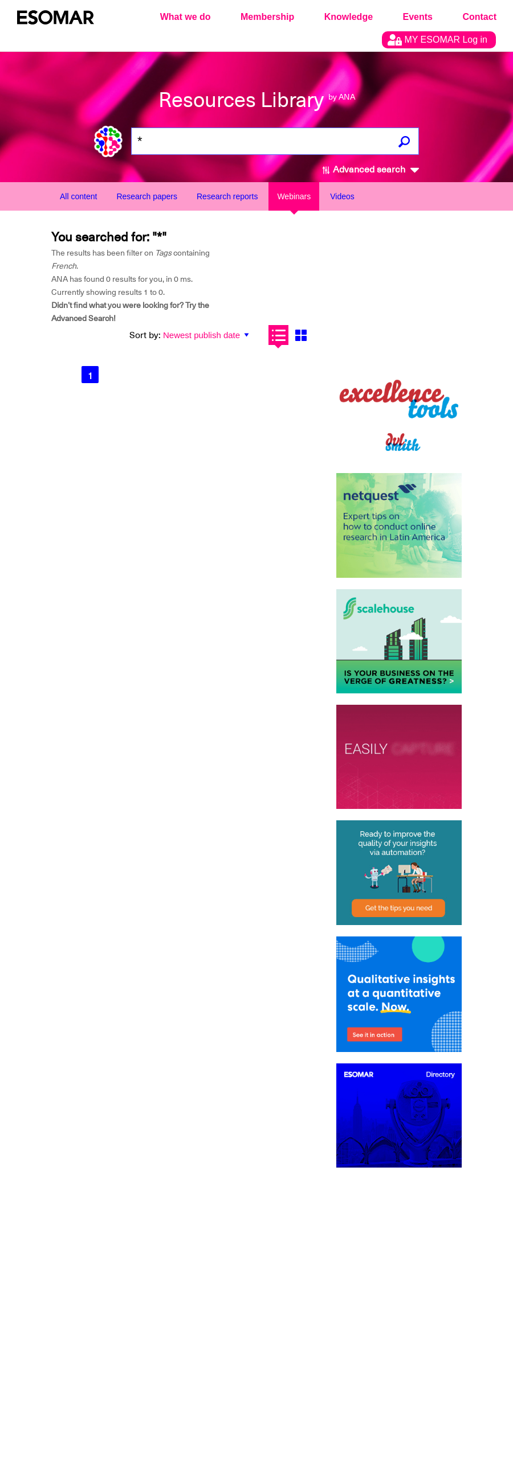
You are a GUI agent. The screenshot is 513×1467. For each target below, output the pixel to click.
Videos (342, 196)
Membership (267, 17)
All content (78, 196)
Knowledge (348, 17)
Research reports (227, 196)
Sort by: (145, 335)
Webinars (294, 196)
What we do (185, 17)
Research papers (146, 196)
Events (418, 17)
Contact (479, 17)
